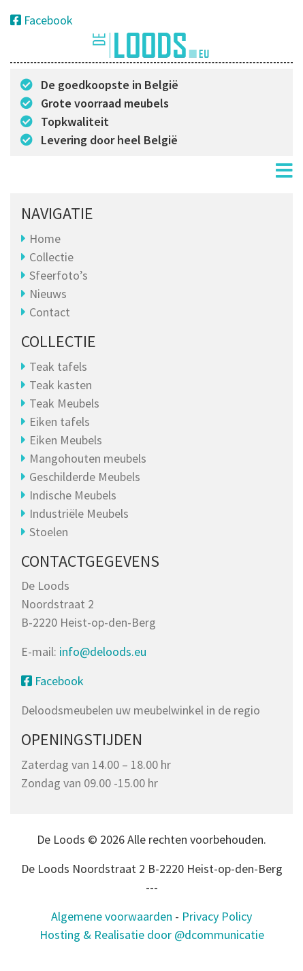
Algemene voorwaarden (111, 916)
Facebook (41, 20)
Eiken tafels (59, 421)
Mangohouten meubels (87, 458)
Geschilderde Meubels (84, 476)
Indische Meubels (72, 495)
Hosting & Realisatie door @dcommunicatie (151, 934)
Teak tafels (58, 366)
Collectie (51, 257)
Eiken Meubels (65, 440)
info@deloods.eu (102, 651)
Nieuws (48, 293)
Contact (49, 312)
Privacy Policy (217, 916)
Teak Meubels (64, 403)
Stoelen (48, 532)
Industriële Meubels (79, 513)
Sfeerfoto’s (58, 275)
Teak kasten (60, 385)
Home (45, 238)
